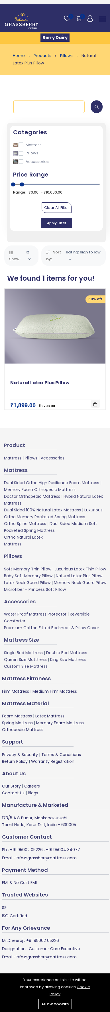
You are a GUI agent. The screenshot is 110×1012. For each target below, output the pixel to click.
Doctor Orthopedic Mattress (32, 496)
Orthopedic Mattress (22, 729)
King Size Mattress (68, 659)
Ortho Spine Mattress (25, 523)
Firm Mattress (15, 691)
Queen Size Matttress (25, 659)
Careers (32, 786)
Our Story (11, 786)
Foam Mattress (17, 716)
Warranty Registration (52, 761)
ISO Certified (14, 916)
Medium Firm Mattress (54, 691)
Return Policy (15, 761)
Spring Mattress (17, 723)
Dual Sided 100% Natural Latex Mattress (42, 510)
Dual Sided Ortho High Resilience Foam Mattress (51, 483)
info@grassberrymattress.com (46, 858)
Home (19, 55)
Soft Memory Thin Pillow (27, 569)
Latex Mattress (49, 716)
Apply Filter (56, 223)
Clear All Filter (56, 207)
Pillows (67, 55)
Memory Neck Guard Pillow (80, 582)
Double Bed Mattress (66, 653)
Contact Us (13, 793)
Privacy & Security (20, 754)
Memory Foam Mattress (60, 723)
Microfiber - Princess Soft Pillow (35, 589)
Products (43, 55)
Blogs (33, 793)
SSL (5, 907)
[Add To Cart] (95, 404)
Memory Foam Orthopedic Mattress (40, 489)
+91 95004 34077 (62, 850)
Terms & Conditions (61, 754)
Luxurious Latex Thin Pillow (80, 569)
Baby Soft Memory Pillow (28, 576)
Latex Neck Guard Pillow (27, 582)
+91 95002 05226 (26, 850)
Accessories (52, 458)
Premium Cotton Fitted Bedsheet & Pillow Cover (51, 628)
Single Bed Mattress (23, 653)
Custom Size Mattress (26, 666)
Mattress (12, 458)
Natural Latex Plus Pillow (40, 382)
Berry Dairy (55, 38)
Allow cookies (55, 1004)
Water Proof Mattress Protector (35, 614)
